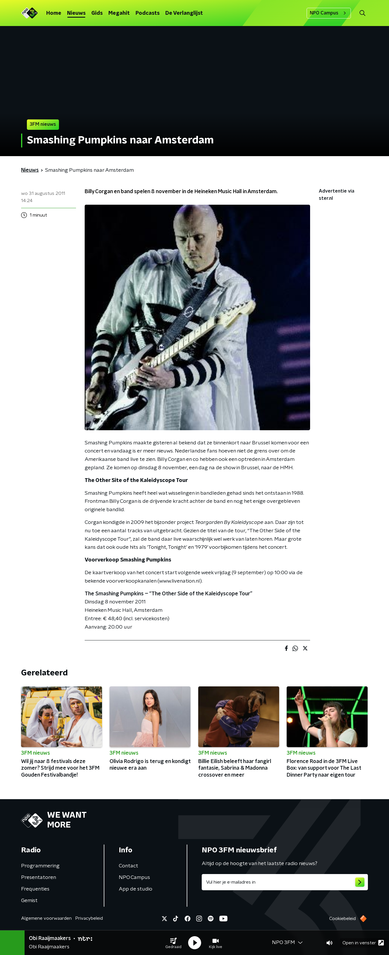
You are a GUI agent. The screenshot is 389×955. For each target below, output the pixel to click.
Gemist (29, 900)
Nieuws (76, 13)
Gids (97, 13)
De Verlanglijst (184, 13)
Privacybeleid (89, 918)
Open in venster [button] (363, 942)
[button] (173, 943)
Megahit (119, 13)
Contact (128, 866)
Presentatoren (38, 877)
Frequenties (35, 889)
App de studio (135, 889)
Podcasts (148, 13)
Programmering (40, 866)
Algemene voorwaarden (46, 918)
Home (53, 13)
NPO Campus (329, 13)
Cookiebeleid (342, 918)
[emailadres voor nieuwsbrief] (285, 882)
